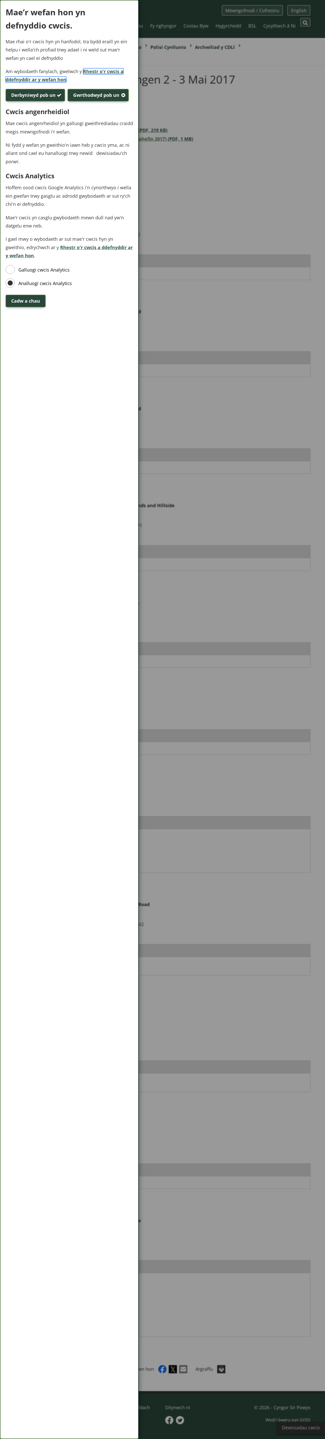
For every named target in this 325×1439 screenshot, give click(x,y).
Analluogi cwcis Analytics (45, 283)
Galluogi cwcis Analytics (44, 270)
